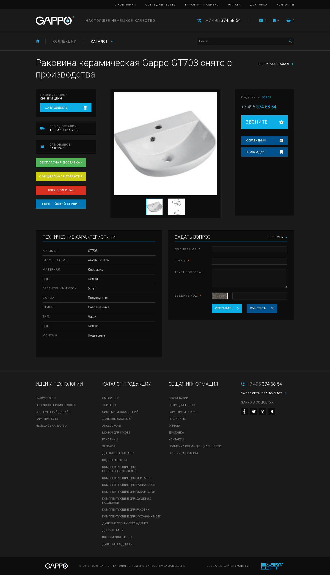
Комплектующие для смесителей (128, 491)
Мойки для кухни (116, 432)
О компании (125, 4)
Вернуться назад (273, 64)
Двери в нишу (112, 530)
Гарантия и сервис (202, 4)
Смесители (110, 398)
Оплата (234, 4)
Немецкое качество (51, 425)
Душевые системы (116, 418)
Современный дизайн (53, 412)
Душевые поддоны (117, 544)
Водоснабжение (115, 460)
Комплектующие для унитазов (126, 478)
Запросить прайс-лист (261, 393)
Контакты (285, 4)
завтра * (73, 146)
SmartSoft (243, 565)
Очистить (258, 308)
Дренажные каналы (118, 453)
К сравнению (256, 140)
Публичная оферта (183, 453)
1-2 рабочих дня (73, 128)
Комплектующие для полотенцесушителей (119, 469)
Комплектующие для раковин (126, 509)
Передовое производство (56, 405)
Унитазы (109, 405)
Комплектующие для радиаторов (128, 485)
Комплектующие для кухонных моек (131, 516)
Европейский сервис (61, 204)
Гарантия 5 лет (47, 418)
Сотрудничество (160, 4)
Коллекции (64, 41)
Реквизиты (177, 418)
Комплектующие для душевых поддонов (126, 500)
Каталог (99, 41)
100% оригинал (61, 190)
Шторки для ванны (117, 537)
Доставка (258, 4)
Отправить (224, 308)
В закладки (255, 152)
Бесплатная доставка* (61, 162)
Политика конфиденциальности (195, 446)
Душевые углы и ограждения (125, 523)
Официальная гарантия (61, 176)
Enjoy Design (46, 398)
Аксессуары (111, 425)
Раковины (110, 439)
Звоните (257, 122)
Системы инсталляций (120, 412)
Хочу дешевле (56, 107)
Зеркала (108, 446)
